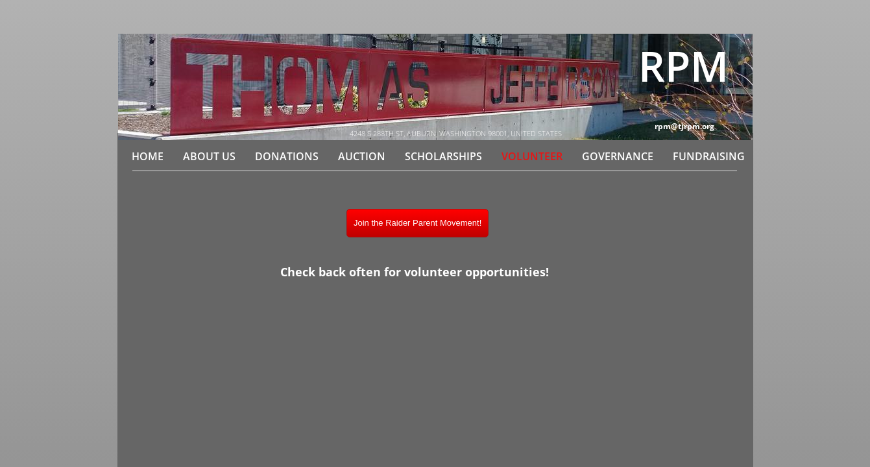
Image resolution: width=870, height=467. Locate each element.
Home (147, 156)
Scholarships (443, 156)
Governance (617, 156)
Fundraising (709, 156)
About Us (209, 156)
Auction (361, 156)
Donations (287, 156)
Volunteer (531, 156)
